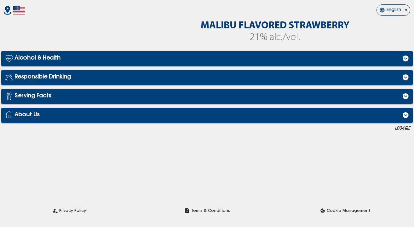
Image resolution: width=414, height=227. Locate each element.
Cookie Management (348, 211)
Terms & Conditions (210, 211)
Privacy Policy (72, 211)
